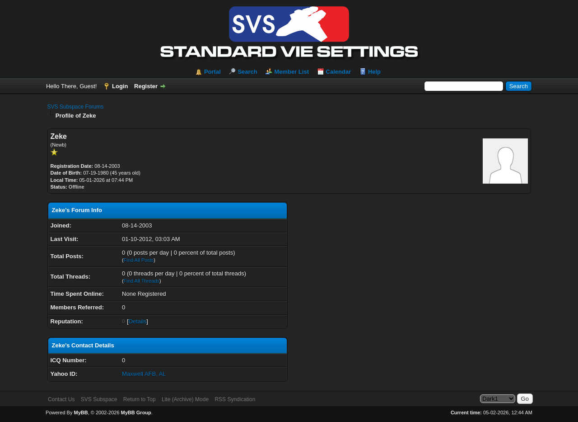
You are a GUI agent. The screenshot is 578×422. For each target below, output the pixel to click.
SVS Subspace (99, 399)
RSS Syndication (234, 399)
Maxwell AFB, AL (144, 373)
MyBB (81, 412)
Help (374, 71)
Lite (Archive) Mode (185, 399)
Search (247, 71)
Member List (291, 71)
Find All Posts (139, 260)
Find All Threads (141, 281)
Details (138, 321)
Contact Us (61, 399)
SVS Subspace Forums (75, 107)
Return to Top (139, 399)
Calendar (338, 71)
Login (120, 86)
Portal (212, 71)
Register (146, 86)
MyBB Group (136, 412)
